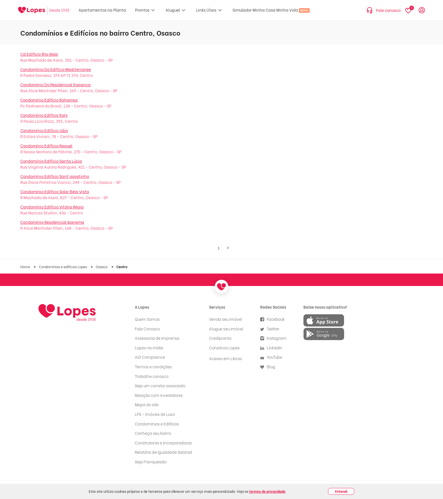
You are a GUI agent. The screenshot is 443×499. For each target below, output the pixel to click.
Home (25, 266)
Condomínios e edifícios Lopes (63, 266)
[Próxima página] (228, 248)
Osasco (102, 266)
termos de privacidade (267, 491)
